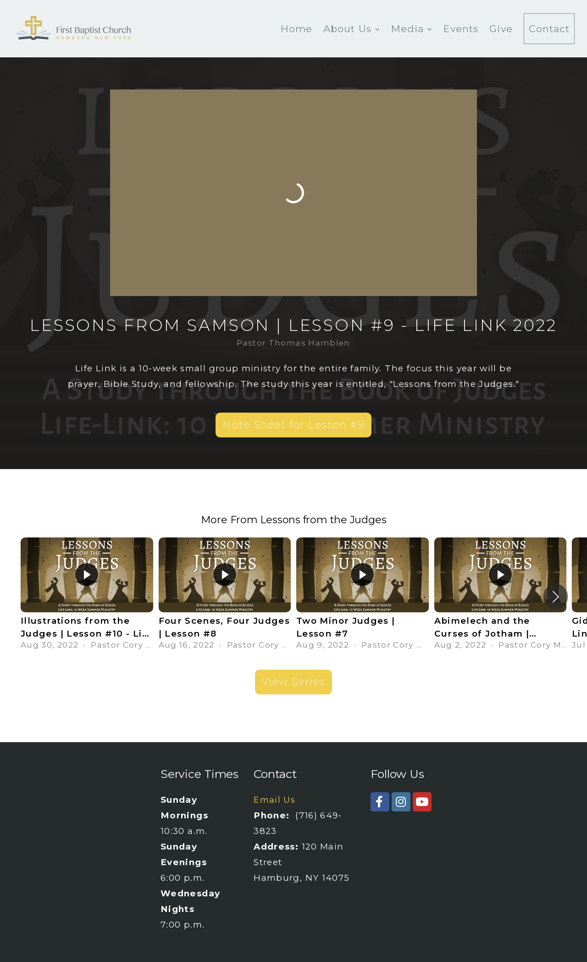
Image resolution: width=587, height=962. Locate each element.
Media (411, 28)
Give (500, 28)
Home (296, 28)
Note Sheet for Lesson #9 (293, 425)
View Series (293, 682)
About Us (351, 28)
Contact (549, 28)
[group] (87, 596)
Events (460, 28)
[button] (555, 597)
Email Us (274, 799)
